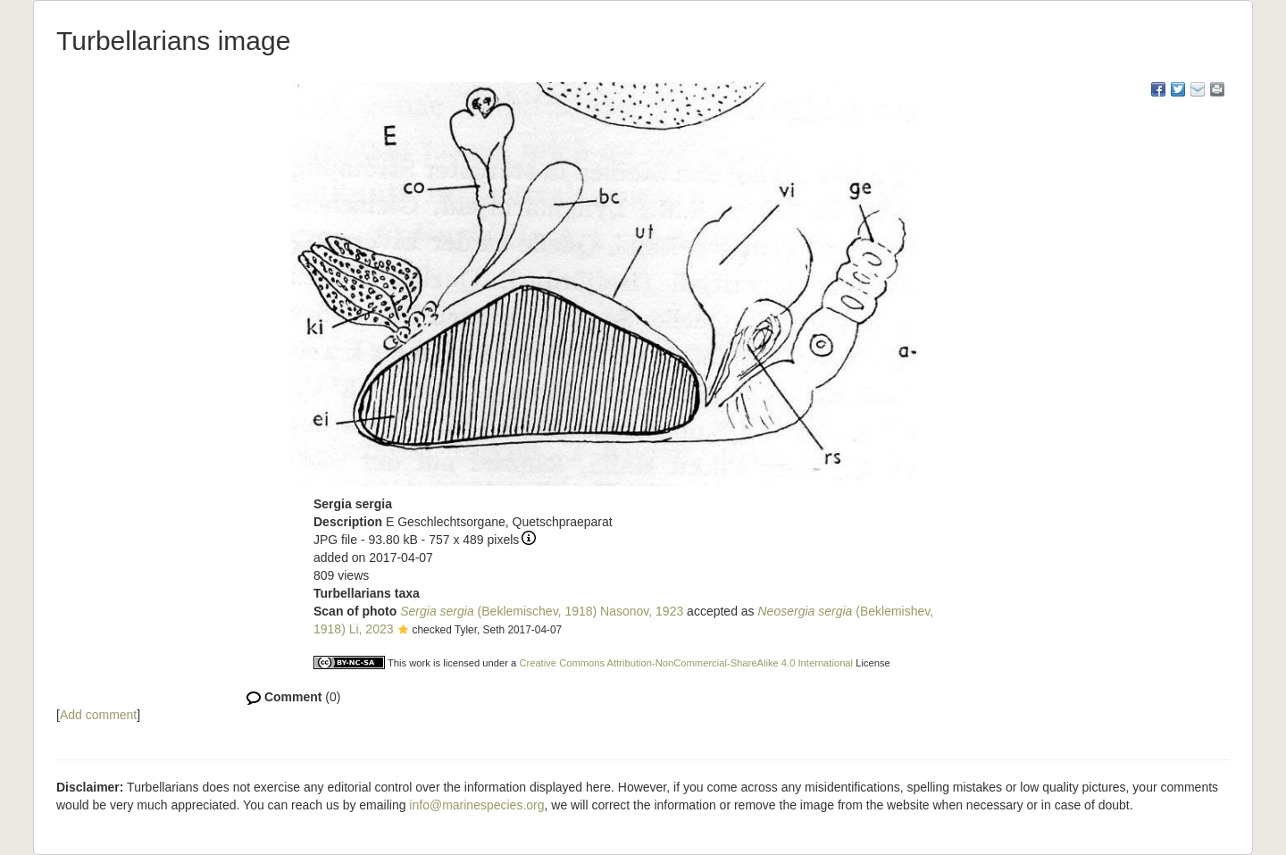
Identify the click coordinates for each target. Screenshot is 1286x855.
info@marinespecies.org (476, 805)
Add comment (98, 715)
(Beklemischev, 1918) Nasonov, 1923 (541, 611)
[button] (403, 630)
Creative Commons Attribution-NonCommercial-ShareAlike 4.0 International (686, 663)
